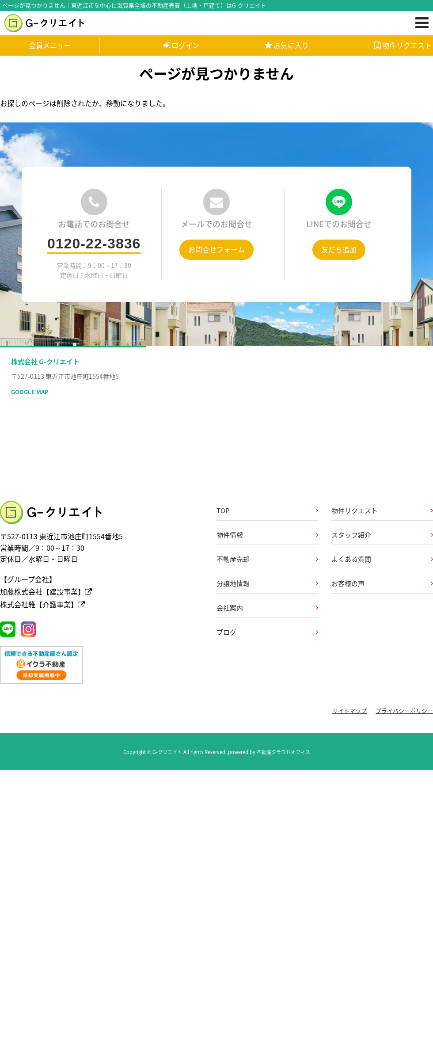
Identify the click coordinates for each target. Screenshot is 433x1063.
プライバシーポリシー (404, 710)
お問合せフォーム (216, 249)
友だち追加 (339, 249)
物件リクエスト (403, 45)
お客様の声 (348, 583)
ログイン (181, 45)
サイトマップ (349, 710)
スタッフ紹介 (351, 535)
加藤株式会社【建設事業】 (46, 591)
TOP (222, 510)
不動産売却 (233, 559)
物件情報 (229, 535)
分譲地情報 (233, 583)
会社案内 (229, 608)
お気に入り (287, 45)
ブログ (226, 632)
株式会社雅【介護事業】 (42, 604)
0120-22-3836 (94, 243)
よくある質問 (351, 559)
